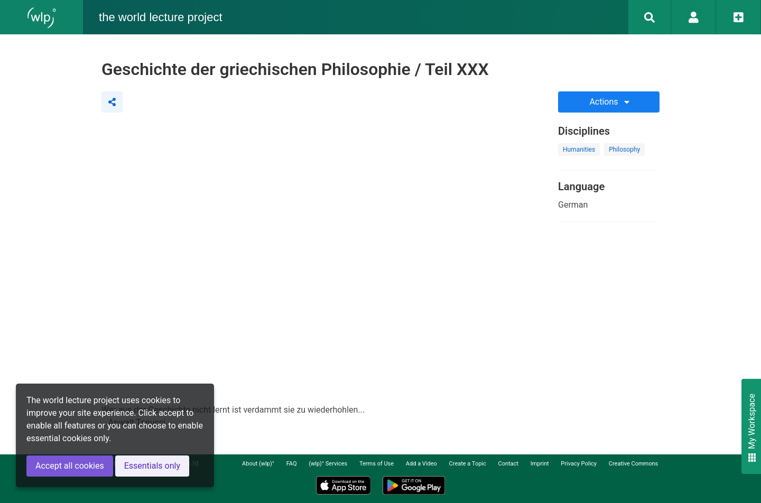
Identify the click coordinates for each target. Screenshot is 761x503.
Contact (508, 463)
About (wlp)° (258, 463)
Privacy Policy (579, 463)
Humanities (579, 149)
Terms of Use (376, 463)
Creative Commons (633, 463)
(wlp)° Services (328, 463)
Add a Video (421, 463)
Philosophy (624, 149)
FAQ (291, 463)
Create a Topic (467, 463)
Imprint (540, 463)
